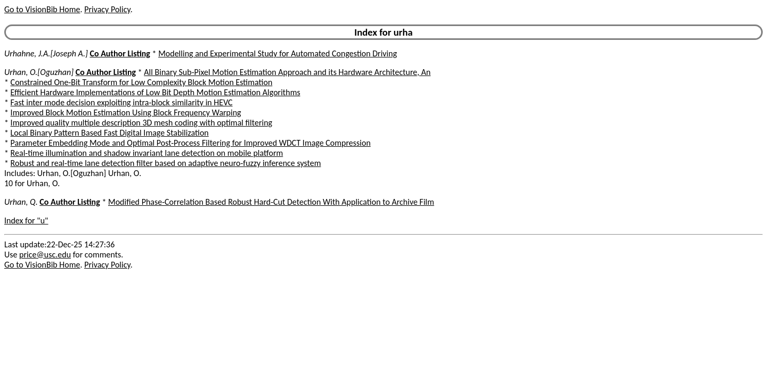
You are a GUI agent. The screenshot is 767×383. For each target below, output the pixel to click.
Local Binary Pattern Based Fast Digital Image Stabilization (110, 133)
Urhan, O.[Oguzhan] (39, 72)
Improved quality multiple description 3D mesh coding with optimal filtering (141, 123)
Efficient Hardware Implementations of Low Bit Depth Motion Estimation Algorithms (155, 92)
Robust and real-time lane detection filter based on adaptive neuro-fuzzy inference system (166, 163)
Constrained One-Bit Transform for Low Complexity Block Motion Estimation (142, 82)
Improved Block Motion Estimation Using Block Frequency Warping (126, 112)
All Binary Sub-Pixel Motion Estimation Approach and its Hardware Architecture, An (287, 72)
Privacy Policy (107, 9)
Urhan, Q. (21, 202)
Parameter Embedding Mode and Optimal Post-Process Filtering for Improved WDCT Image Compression (191, 143)
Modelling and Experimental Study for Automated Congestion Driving (277, 53)
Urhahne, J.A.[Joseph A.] (46, 53)
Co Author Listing (119, 53)
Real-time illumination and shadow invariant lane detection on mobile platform (147, 153)
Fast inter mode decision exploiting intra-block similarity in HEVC (122, 102)
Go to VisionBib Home (42, 9)
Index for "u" (26, 220)
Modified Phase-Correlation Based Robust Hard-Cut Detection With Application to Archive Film (271, 202)
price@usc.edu (45, 254)
